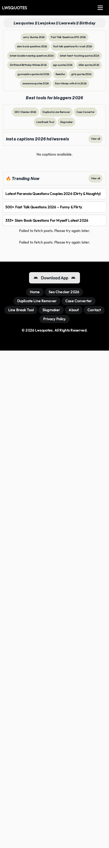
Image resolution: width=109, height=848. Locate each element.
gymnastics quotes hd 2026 (33, 74)
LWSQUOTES (14, 7)
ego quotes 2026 (62, 65)
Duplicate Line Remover (56, 112)
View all (95, 138)
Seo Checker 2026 (64, 292)
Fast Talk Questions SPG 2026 (68, 37)
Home (35, 292)
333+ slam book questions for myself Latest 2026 (46, 220)
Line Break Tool (45, 122)
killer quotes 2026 (89, 65)
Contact (94, 310)
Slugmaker (66, 122)
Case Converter (85, 112)
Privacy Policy (54, 319)
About (74, 310)
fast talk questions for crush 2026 (72, 46)
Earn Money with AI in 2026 (71, 83)
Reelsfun (60, 74)
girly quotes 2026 (81, 74)
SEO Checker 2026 (25, 112)
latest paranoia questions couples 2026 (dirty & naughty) (53, 193)
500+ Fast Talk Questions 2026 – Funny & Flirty (43, 207)
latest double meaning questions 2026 (31, 55)
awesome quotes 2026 (35, 83)
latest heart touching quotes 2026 (79, 55)
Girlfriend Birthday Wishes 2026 (28, 65)
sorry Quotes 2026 (34, 37)
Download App (55, 277)
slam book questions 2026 (32, 46)
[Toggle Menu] (100, 8)
